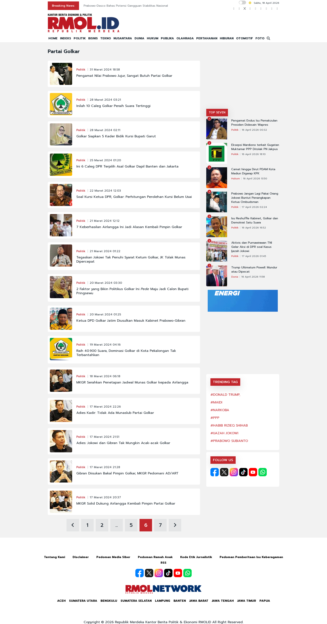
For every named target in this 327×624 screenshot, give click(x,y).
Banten (180, 601)
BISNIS (93, 38)
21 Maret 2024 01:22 (105, 251)
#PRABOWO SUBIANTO (229, 440)
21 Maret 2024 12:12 (104, 221)
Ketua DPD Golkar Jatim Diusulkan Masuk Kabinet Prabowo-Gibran (130, 321)
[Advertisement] (242, 77)
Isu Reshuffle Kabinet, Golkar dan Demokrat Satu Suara (254, 220)
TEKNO (105, 38)
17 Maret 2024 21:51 (104, 437)
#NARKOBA (219, 410)
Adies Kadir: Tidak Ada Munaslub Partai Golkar (115, 413)
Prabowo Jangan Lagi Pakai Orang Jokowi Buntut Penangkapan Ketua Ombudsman (254, 198)
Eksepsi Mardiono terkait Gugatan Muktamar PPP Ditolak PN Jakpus (255, 147)
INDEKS (65, 38)
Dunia (234, 277)
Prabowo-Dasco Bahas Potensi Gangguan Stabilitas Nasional (126, 5)
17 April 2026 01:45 (254, 256)
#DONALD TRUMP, (225, 394)
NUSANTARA (122, 38)
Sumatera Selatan (136, 601)
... (116, 525)
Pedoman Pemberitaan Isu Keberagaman (251, 557)
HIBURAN (227, 38)
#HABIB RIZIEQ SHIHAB (229, 425)
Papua (264, 601)
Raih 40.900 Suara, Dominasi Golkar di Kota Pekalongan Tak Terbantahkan (126, 353)
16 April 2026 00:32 (254, 130)
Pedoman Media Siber (113, 557)
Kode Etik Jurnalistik (196, 557)
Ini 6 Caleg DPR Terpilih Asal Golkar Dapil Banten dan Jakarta (127, 166)
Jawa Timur (246, 601)
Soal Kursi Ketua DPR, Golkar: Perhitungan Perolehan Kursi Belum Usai (134, 197)
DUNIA (139, 38)
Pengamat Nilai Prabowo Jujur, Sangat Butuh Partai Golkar (124, 76)
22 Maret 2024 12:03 (105, 191)
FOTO (259, 38)
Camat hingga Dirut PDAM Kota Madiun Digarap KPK (253, 171)
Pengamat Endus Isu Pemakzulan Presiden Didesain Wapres (254, 123)
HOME (53, 38)
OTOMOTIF (244, 38)
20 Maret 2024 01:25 (105, 314)
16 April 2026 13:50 (255, 178)
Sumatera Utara (83, 601)
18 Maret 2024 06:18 (105, 376)
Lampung (162, 601)
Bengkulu (109, 601)
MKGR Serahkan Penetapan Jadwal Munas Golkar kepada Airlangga (132, 382)
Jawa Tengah (223, 601)
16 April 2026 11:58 (253, 277)
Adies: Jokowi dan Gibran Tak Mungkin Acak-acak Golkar (123, 443)
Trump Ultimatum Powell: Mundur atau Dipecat (254, 269)
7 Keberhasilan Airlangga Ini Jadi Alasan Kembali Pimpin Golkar (129, 227)
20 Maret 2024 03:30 (106, 283)
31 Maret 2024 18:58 (105, 69)
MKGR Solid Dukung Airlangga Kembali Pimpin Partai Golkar (125, 503)
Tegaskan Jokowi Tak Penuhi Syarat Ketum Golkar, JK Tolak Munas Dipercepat (130, 259)
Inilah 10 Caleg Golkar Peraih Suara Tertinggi (113, 106)
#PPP (214, 417)
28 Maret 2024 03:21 (105, 100)
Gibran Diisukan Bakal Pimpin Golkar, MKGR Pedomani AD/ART (127, 473)
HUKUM (152, 38)
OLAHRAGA (185, 38)
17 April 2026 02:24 (254, 207)
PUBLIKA (167, 38)
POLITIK (80, 38)
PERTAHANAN (206, 38)
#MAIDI (216, 402)
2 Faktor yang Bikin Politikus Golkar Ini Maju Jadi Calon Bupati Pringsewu (132, 291)
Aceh (61, 601)
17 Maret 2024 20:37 (105, 497)
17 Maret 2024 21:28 (105, 467)
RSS (163, 563)
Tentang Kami (54, 557)
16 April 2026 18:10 (254, 154)
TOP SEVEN (217, 112)
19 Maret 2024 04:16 (105, 344)
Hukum (235, 178)
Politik (80, 69)
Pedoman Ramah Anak (155, 557)
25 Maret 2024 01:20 (105, 160)
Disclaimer (81, 557)
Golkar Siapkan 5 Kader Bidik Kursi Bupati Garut (116, 136)
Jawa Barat (198, 601)
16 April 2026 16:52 (254, 228)
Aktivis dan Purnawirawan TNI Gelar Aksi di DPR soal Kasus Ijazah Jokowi (251, 247)
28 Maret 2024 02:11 (105, 130)
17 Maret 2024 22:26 (105, 406)
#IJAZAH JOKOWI (224, 433)
